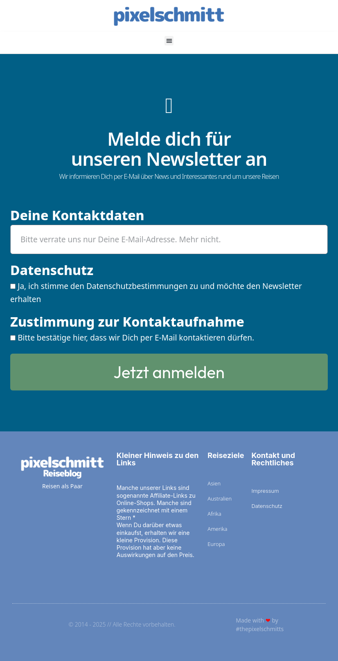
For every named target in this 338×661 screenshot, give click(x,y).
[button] (169, 40)
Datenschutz (51, 271)
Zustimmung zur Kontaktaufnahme (127, 322)
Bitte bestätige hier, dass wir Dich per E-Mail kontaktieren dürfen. (136, 337)
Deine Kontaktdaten (77, 216)
